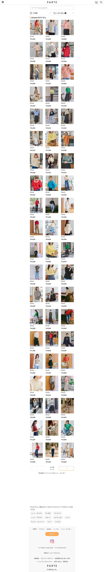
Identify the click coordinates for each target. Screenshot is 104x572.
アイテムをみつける (60, 548)
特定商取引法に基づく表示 (62, 558)
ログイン (52, 534)
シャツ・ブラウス (36, 517)
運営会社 (65, 561)
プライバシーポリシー (47, 558)
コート (49, 522)
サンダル (48, 513)
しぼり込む (61, 13)
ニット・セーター (36, 513)
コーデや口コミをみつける (45, 548)
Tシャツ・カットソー (37, 522)
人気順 (35, 13)
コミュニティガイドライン (44, 561)
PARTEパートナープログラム (52, 553)
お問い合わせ (57, 561)
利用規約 (36, 558)
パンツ (68, 517)
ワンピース (57, 513)
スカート (48, 517)
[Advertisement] (47, 489)
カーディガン (58, 517)
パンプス (57, 522)
